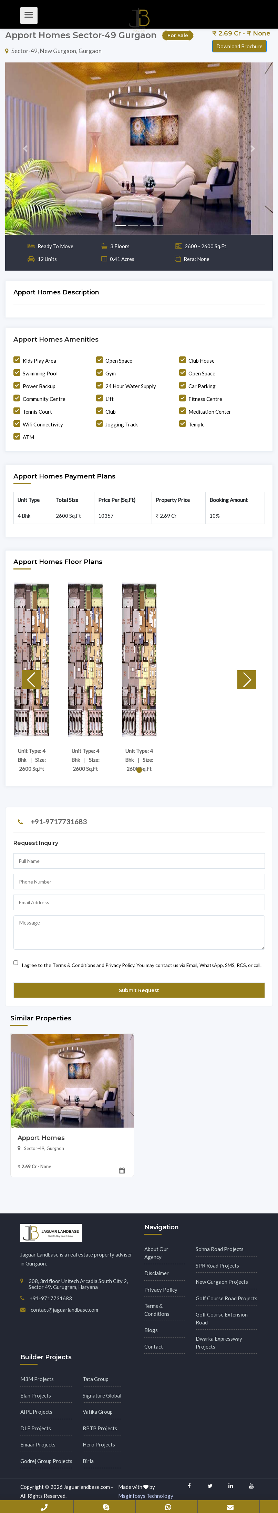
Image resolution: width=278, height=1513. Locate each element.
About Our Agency (156, 1253)
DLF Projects (35, 1428)
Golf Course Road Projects (226, 1298)
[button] (25, 148)
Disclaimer (156, 1273)
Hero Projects (99, 1444)
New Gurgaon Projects (222, 1282)
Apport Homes (41, 1138)
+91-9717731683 (59, 821)
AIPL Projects (36, 1412)
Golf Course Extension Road (222, 1318)
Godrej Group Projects (46, 1461)
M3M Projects (37, 1379)
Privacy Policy (160, 1290)
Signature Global (102, 1395)
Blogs (151, 1330)
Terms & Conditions (156, 1310)
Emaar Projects (37, 1444)
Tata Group (96, 1379)
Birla (88, 1461)
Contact (153, 1346)
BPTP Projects (100, 1428)
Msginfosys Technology (145, 1496)
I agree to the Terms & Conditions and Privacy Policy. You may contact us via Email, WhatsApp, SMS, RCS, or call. (137, 962)
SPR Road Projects (217, 1265)
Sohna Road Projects (220, 1249)
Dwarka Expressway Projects (219, 1342)
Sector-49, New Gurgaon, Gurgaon (53, 50)
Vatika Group (98, 1412)
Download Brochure (239, 46)
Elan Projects (35, 1395)
